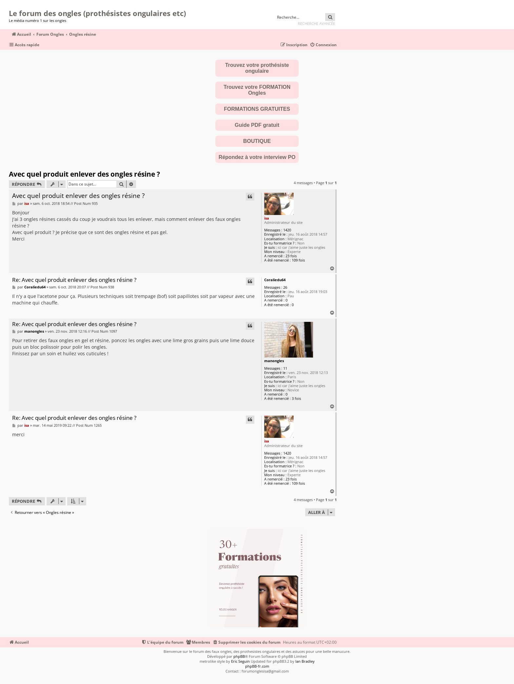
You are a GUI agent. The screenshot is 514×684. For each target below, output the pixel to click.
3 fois (296, 398)
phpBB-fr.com (257, 666)
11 (285, 368)
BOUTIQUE (257, 141)
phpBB (239, 656)
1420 (287, 230)
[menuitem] (323, 45)
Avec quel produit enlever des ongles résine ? (84, 174)
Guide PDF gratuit (257, 125)
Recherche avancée (316, 23)
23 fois (291, 256)
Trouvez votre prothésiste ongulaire (257, 68)
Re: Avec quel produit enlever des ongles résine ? (74, 280)
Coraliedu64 (275, 280)
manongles (274, 361)
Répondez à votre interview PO (257, 157)
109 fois (298, 260)
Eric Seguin (240, 661)
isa (266, 218)
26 (285, 287)
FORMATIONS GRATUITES (257, 109)
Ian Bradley (305, 661)
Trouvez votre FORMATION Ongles (257, 90)
